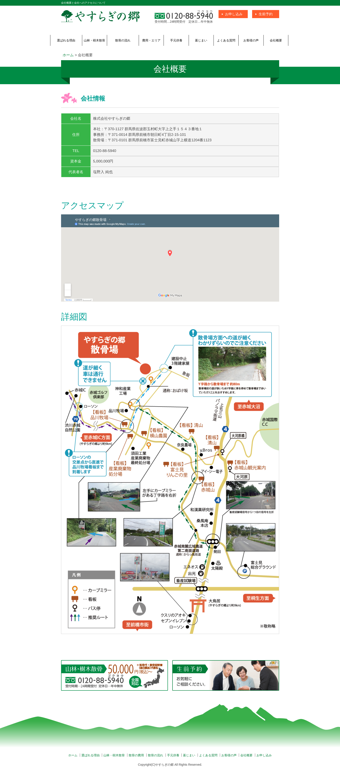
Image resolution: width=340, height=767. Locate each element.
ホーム (72, 755)
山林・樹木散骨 (94, 40)
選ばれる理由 (66, 40)
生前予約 (266, 14)
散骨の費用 (136, 755)
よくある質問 (226, 40)
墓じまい (201, 40)
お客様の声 (251, 40)
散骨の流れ (122, 40)
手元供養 (176, 40)
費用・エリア (151, 40)
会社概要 (276, 40)
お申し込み (234, 14)
